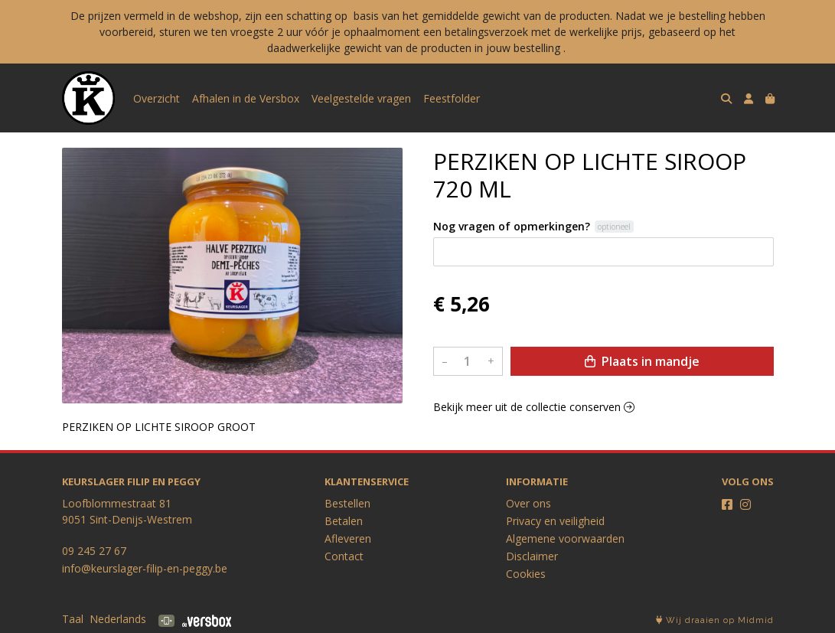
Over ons (528, 503)
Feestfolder (451, 98)
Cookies (526, 573)
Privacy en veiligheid (555, 521)
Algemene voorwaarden (565, 538)
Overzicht (156, 98)
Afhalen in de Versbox (245, 98)
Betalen (344, 521)
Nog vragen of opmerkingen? (511, 226)
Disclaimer (532, 556)
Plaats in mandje (642, 361)
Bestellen (347, 503)
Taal (72, 619)
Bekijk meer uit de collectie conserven (533, 407)
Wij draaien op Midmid (715, 620)
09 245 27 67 (94, 550)
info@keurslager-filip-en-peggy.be (144, 568)
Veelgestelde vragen (361, 98)
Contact (344, 556)
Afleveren (348, 538)
